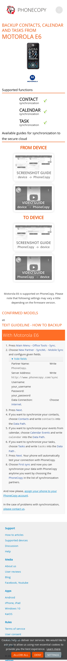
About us (10, 564)
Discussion (11, 544)
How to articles (14, 533)
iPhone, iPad (12, 601)
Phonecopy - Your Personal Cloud (27, 10)
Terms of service (15, 627)
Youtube (23, 581)
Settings (53, 655)
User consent (13, 632)
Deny (37, 655)
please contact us (13, 507)
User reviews (13, 570)
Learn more (53, 649)
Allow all (21, 655)
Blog (8, 575)
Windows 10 (12, 606)
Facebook (11, 581)
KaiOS (8, 612)
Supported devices (16, 538)
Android (10, 595)
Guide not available (34, 167)
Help (8, 549)
